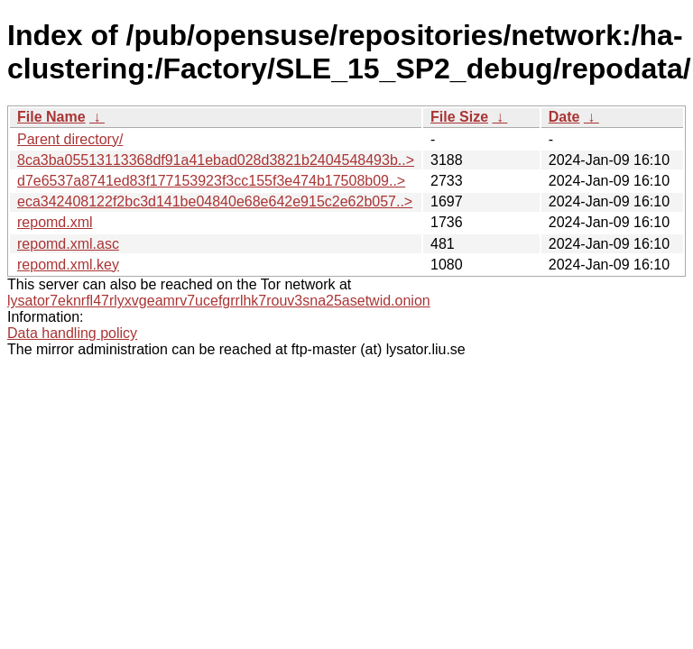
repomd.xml (55, 222)
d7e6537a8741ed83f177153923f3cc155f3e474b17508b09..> (211, 180)
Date (564, 116)
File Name (51, 116)
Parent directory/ (70, 139)
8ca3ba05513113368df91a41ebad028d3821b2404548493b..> (215, 160)
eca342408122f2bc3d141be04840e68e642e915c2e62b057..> (214, 201)
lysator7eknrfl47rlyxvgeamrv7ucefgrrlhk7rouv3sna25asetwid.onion (218, 300)
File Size (459, 116)
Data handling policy (72, 333)
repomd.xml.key (68, 264)
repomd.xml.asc (68, 243)
